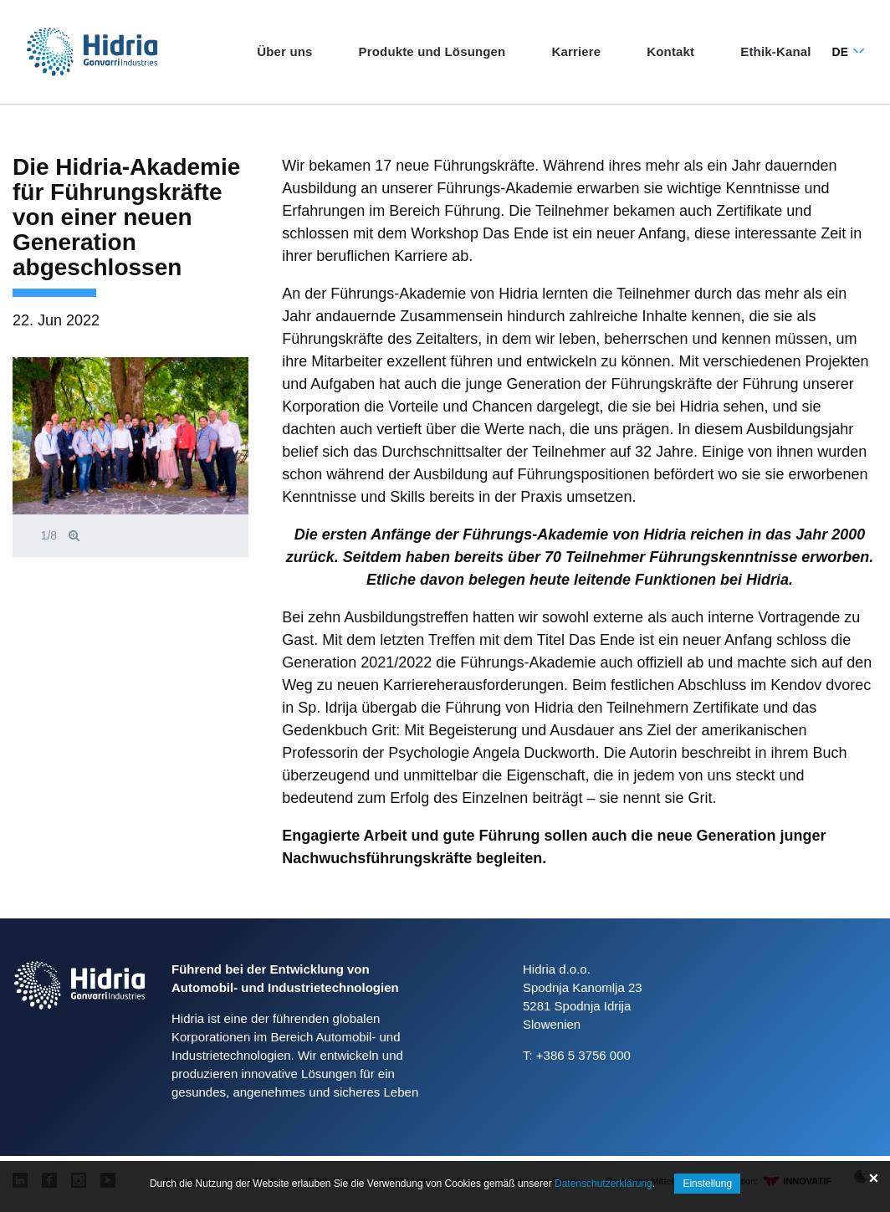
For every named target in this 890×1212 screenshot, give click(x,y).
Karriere (576, 51)
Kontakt (670, 51)
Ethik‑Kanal (775, 51)
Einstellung (707, 1183)
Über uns (284, 51)
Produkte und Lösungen (432, 51)
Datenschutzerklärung (603, 1183)
